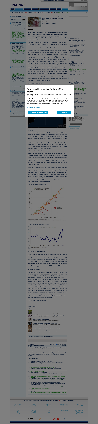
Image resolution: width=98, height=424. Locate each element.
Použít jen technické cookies (38, 112)
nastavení (47, 106)
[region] (49, 101)
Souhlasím (64, 112)
